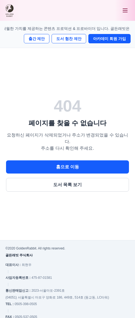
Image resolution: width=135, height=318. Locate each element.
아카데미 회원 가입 (109, 38)
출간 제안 (37, 38)
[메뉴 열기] (125, 10)
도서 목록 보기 (67, 184)
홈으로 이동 (67, 166)
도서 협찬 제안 (68, 38)
